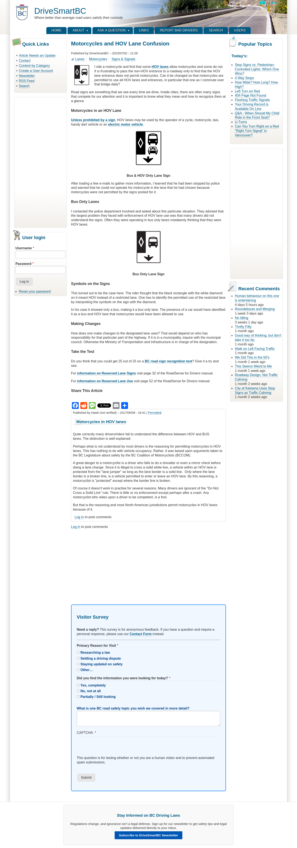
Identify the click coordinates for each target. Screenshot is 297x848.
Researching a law (95, 652)
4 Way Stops (244, 78)
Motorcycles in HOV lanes (101, 421)
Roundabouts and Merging (255, 309)
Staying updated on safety (101, 664)
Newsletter (27, 76)
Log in (79, 517)
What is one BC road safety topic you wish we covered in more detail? (133, 708)
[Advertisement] (40, 161)
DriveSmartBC (60, 10)
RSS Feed (26, 81)
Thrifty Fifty (243, 327)
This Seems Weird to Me (253, 366)
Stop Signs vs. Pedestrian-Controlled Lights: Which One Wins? (257, 69)
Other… (86, 670)
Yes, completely (93, 685)
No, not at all (90, 691)
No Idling (241, 318)
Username (23, 248)
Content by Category (34, 65)
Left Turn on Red (247, 91)
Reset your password (35, 291)
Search (24, 86)
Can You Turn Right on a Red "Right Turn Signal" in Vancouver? (257, 131)
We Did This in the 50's (252, 357)
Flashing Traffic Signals (252, 100)
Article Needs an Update (37, 55)
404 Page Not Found (250, 95)
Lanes (80, 59)
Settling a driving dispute (100, 658)
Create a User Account (36, 71)
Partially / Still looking (98, 697)
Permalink (155, 412)
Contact (24, 60)
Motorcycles (98, 59)
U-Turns (241, 122)
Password (23, 264)
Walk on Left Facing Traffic (255, 349)
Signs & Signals (123, 59)
